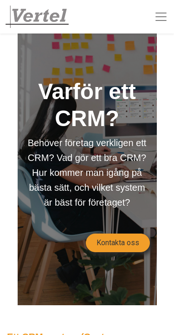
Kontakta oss (118, 242)
